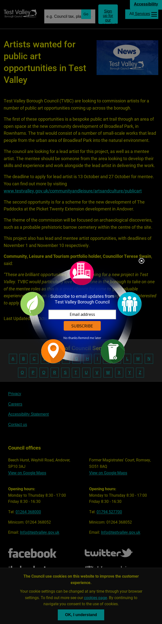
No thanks (70, 338)
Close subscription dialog (141, 261)
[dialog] (81, 312)
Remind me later (89, 338)
